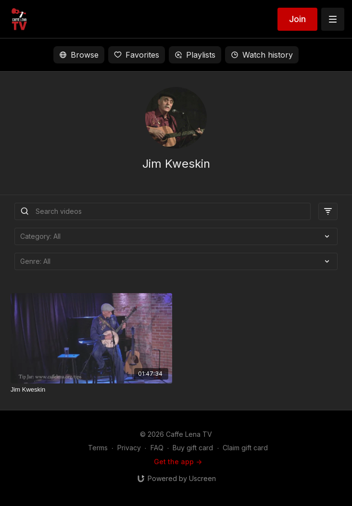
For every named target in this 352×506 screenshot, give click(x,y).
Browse (79, 55)
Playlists (195, 55)
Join (297, 19)
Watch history (262, 55)
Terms (98, 448)
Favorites (136, 55)
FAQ (157, 448)
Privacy (129, 448)
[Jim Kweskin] (91, 390)
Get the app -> (178, 461)
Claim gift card (245, 448)
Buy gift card (193, 448)
